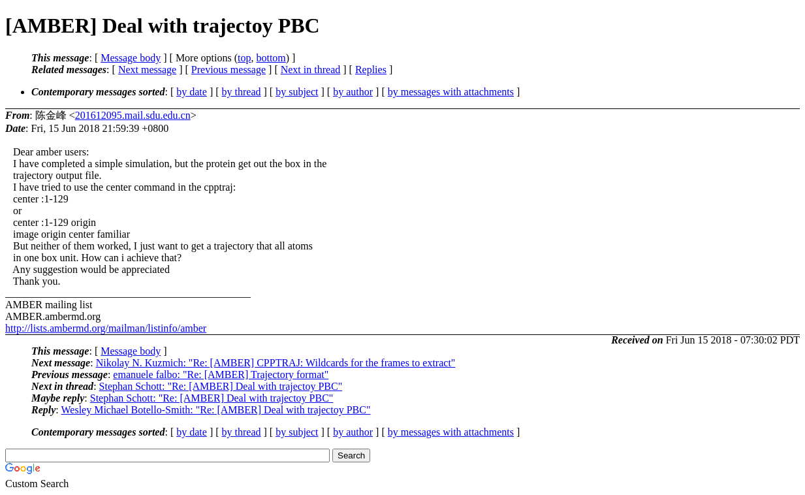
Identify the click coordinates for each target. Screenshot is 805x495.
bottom (270, 57)
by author (353, 91)
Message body (131, 57)
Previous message (228, 69)
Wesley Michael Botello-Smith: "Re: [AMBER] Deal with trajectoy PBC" (215, 409)
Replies (371, 69)
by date (191, 91)
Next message (147, 69)
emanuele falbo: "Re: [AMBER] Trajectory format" (220, 374)
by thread (241, 91)
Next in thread (311, 69)
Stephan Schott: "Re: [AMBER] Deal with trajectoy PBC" (221, 386)
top (244, 57)
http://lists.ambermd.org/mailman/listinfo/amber (105, 328)
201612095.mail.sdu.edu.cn (133, 115)
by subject (297, 91)
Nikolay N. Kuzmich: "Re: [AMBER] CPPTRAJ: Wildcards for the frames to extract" (276, 362)
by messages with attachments (451, 91)
